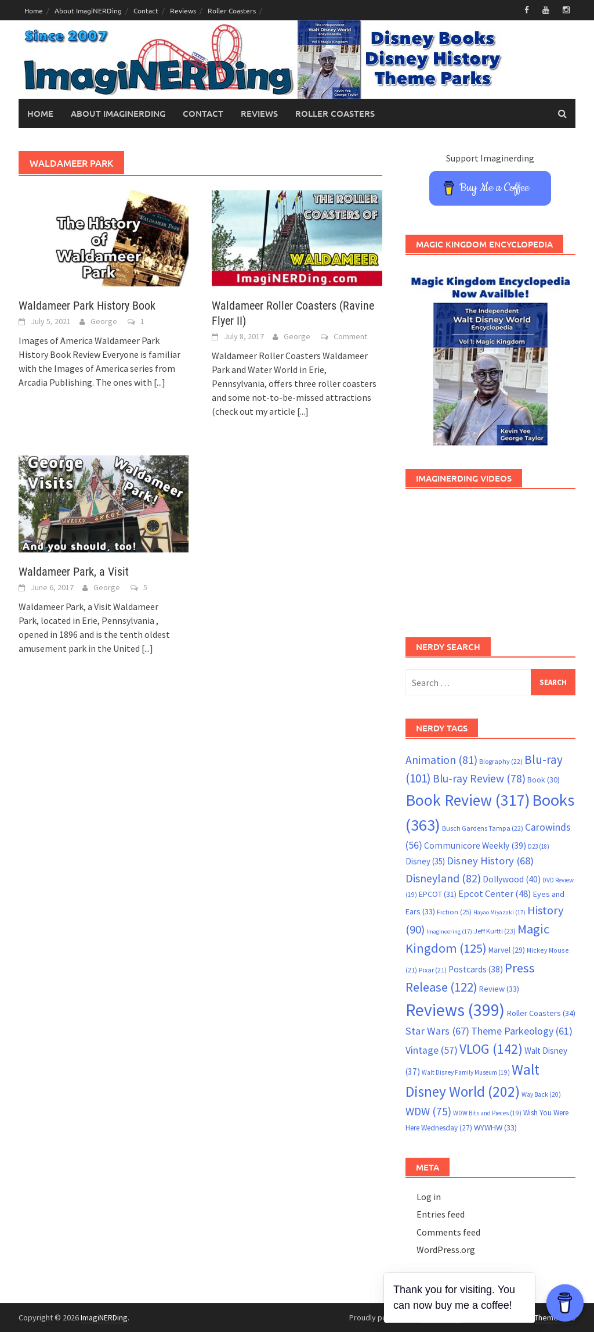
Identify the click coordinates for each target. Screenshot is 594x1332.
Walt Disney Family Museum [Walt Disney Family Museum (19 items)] (466, 1072)
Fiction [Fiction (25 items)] (454, 911)
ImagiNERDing (104, 1317)
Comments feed (448, 1232)
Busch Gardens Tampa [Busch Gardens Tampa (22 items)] (482, 828)
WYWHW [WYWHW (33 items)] (495, 1127)
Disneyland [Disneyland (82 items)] (443, 878)
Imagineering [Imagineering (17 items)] (449, 931)
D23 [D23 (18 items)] (538, 846)
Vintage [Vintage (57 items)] (431, 1050)
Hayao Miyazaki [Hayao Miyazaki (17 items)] (499, 912)
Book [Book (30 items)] (543, 779)
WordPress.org (445, 1249)
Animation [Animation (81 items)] (441, 760)
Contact (145, 10)
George (103, 321)
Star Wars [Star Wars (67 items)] (437, 1030)
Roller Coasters (232, 10)
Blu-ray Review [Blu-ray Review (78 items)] (479, 778)
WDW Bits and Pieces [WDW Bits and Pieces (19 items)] (487, 1113)
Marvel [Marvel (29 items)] (506, 950)
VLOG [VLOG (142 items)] (491, 1048)
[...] (159, 382)
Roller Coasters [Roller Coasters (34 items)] (540, 1013)
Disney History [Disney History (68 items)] (490, 860)
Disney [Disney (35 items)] (425, 861)
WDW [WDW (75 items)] (428, 1111)
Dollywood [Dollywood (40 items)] (512, 879)
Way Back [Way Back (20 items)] (541, 1094)
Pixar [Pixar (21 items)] (433, 969)
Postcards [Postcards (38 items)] (475, 969)
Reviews (183, 10)
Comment (350, 336)
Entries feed (440, 1214)
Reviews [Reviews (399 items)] (455, 1010)
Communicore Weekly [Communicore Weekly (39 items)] (475, 845)
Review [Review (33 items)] (499, 988)
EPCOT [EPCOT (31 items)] (438, 894)
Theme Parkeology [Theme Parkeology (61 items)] (522, 1030)
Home (33, 10)
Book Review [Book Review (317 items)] (467, 800)
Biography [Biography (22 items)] (501, 761)
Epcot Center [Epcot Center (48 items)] (494, 894)
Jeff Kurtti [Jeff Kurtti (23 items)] (495, 931)
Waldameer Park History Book (87, 306)
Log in (428, 1196)
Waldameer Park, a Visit (74, 572)
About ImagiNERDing (88, 10)
